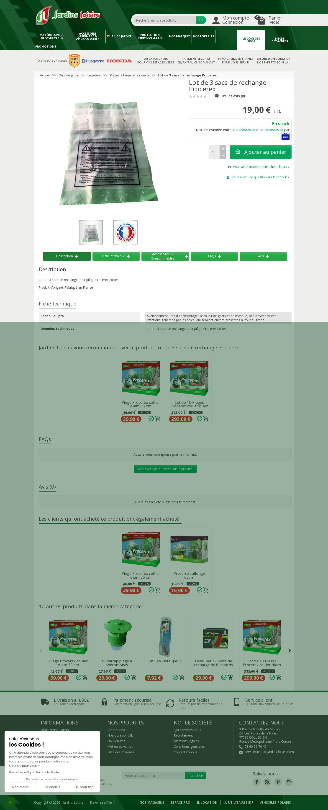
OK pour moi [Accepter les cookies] (84, 787)
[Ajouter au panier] (157, 418)
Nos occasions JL (120, 735)
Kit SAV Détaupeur (165, 661)
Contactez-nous (185, 752)
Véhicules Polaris (275, 802)
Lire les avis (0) (230, 96)
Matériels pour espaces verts (52, 36)
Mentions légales (186, 741)
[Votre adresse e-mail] (153, 775)
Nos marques (179, 36)
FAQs (214, 256)
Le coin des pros (251, 40)
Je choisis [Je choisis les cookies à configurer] (52, 787)
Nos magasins (152, 802)
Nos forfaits (203, 36)
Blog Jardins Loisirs (55, 730)
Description (67, 256)
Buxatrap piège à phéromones (117, 662)
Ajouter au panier (260, 151)
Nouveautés (116, 741)
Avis (263, 256)
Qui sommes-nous (187, 730)
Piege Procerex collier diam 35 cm (141, 404)
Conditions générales (189, 746)
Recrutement (183, 735)
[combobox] (164, 20)
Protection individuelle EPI (150, 36)
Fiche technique (116, 256)
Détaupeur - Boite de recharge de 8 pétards (213, 662)
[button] (10, 802)
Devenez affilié (101, 802)
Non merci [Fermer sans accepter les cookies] (20, 787)
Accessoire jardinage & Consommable (87, 36)
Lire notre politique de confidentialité (34, 772)
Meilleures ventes (120, 746)
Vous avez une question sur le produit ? (165, 469)
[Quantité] (214, 152)
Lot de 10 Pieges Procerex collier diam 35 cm (189, 406)
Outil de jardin (119, 36)
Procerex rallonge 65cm (189, 575)
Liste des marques (120, 752)
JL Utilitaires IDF (238, 802)
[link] (257, 782)
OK (201, 20)
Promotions (45, 46)
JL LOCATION (207, 802)
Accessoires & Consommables (169, 256)
